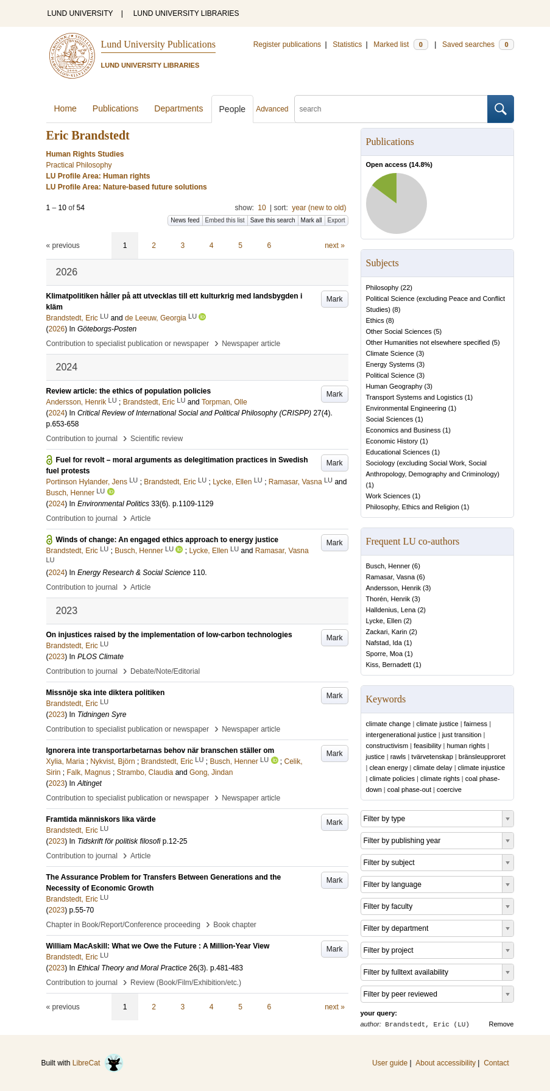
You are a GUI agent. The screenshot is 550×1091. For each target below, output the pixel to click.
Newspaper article (251, 343)
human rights (465, 745)
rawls (398, 756)
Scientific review (156, 438)
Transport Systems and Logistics (414, 397)
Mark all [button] (311, 220)
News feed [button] (185, 220)
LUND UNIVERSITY (80, 13)
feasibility (427, 745)
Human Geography (394, 386)
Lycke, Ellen (384, 620)
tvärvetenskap (432, 756)
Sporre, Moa (384, 653)
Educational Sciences (398, 452)
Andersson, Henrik (393, 587)
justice (375, 756)
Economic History (392, 441)
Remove (501, 1024)
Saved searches (478, 44)
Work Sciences (388, 496)
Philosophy (382, 287)
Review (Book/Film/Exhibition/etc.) (185, 982)
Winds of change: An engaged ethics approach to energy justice (167, 539)
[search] (391, 109)
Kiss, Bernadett (389, 664)
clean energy (388, 767)
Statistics (347, 44)
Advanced (272, 109)
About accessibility (445, 1063)
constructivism (387, 745)
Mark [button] (334, 299)
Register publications (287, 44)
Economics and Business (403, 430)
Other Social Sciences (399, 331)
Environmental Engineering (406, 408)
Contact (496, 1063)
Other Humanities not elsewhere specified (428, 342)
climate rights (440, 778)
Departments (178, 108)
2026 (57, 329)
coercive (449, 789)
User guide (389, 1063)
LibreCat (98, 1063)
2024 (57, 413)
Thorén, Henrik (388, 598)
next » (335, 245)
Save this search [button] (272, 220)
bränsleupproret (482, 756)
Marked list (400, 44)
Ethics (375, 320)
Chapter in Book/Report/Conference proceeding (123, 924)
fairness (476, 723)
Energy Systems (390, 364)
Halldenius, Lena (391, 609)
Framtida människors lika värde (101, 819)
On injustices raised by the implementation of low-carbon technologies (169, 634)
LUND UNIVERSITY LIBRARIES (186, 13)
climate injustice (482, 767)
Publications (116, 108)
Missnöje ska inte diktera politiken (105, 692)
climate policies (392, 778)
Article (140, 518)
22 (406, 287)
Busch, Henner (388, 566)
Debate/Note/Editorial (165, 671)
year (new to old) (319, 207)
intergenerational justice (401, 734)
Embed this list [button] (225, 220)
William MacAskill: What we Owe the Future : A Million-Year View (158, 946)
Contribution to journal (82, 438)
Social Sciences (390, 419)
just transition (462, 734)
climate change (388, 723)
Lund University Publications (158, 44)
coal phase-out (409, 789)
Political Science (390, 375)
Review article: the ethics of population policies (128, 391)
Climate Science (390, 353)
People (232, 109)
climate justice (437, 723)
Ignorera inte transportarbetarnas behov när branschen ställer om (160, 750)
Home (65, 108)
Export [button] (336, 220)
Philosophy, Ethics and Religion (412, 506)
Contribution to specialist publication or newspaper (128, 343)
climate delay (432, 767)
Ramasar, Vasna (390, 577)
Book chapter (234, 924)
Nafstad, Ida (384, 642)
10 (262, 207)
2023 (57, 656)
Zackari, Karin (386, 631)
